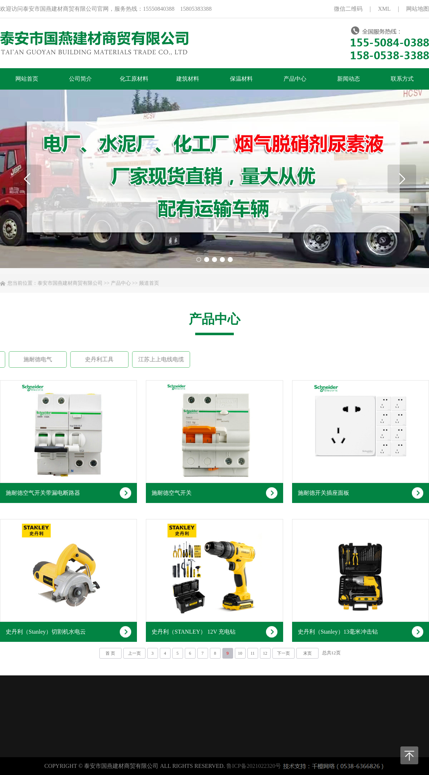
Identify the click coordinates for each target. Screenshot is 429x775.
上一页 (134, 653)
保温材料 (241, 79)
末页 (307, 653)
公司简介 (80, 79)
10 (240, 653)
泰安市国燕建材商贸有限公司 (70, 288)
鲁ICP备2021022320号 (253, 766)
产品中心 (294, 79)
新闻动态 (348, 79)
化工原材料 (134, 79)
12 (265, 653)
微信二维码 (348, 9)
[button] (402, 179)
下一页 (283, 653)
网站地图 (417, 9)
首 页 (110, 653)
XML (384, 9)
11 (253, 653)
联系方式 (402, 79)
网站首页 (26, 79)
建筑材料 (187, 79)
